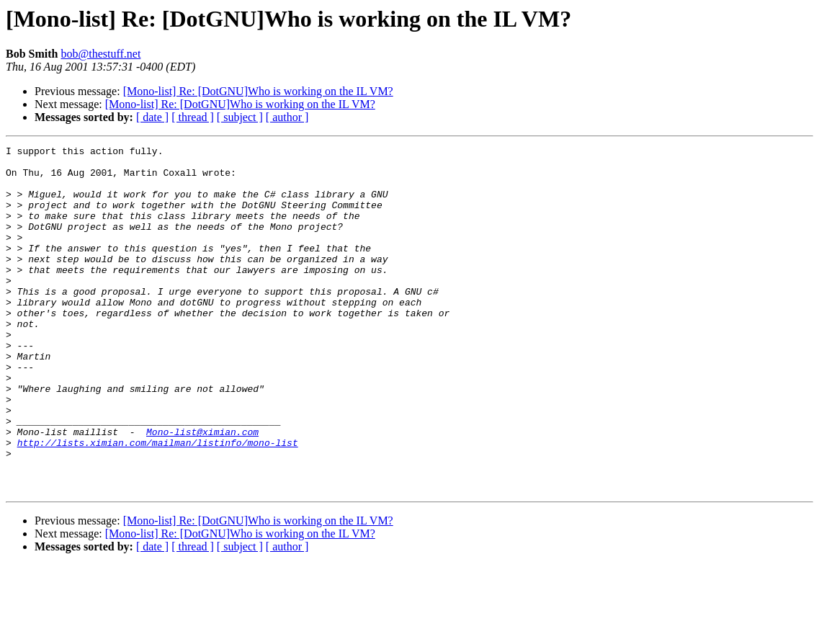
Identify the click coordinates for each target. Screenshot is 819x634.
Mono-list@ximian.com (202, 489)
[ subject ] (240, 117)
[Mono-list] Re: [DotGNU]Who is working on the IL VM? (258, 91)
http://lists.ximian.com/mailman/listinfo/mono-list (157, 502)
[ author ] (287, 117)
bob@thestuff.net (100, 54)
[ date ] (152, 117)
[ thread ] (192, 117)
